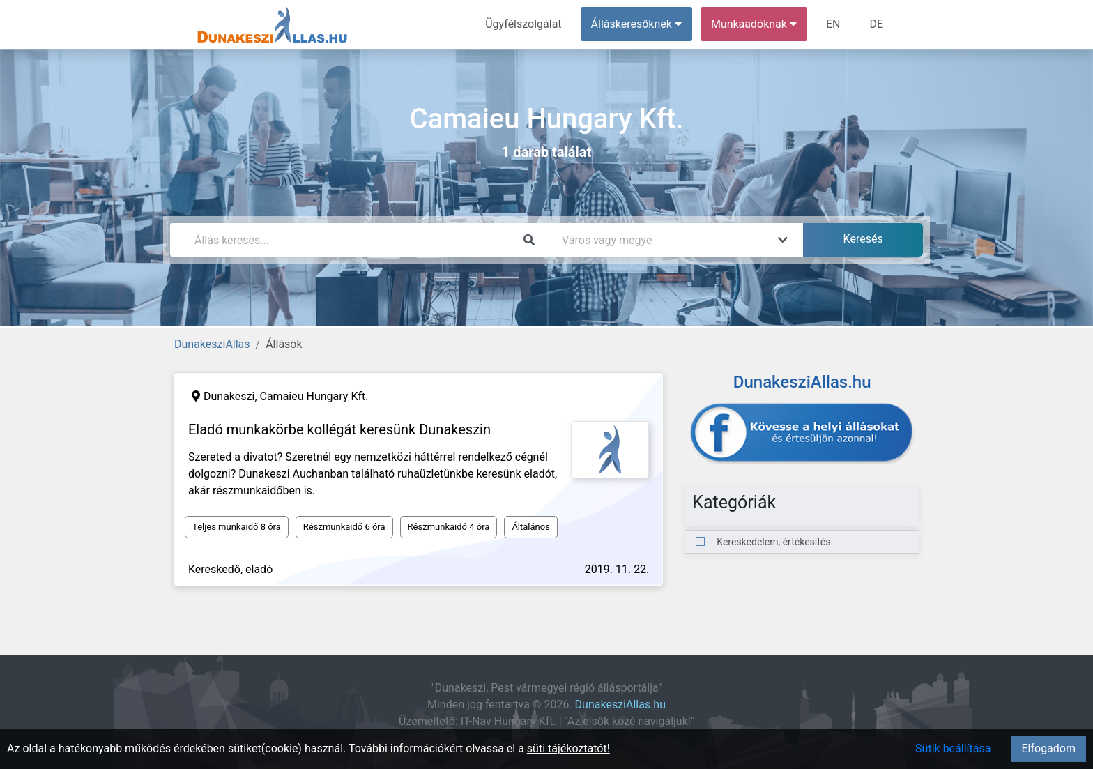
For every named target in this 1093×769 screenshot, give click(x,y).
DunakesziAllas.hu (620, 704)
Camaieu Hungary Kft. (314, 396)
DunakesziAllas (212, 344)
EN (833, 24)
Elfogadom (1048, 748)
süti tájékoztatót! (568, 748)
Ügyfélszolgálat (523, 24)
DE (876, 24)
